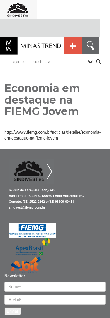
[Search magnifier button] (98, 62)
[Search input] (48, 62)
